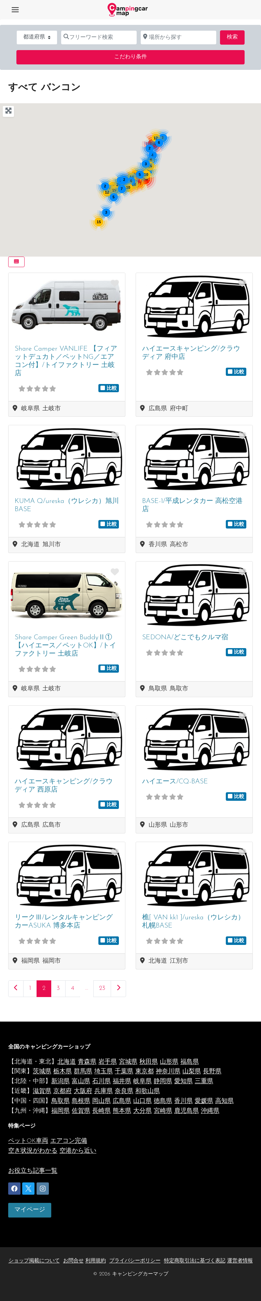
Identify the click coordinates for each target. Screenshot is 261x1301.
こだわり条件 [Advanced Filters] (130, 57)
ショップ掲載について (34, 1261)
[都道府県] (36, 37)
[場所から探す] (178, 37)
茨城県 (42, 1071)
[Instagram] (43, 1188)
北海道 (66, 1062)
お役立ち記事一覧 (32, 1171)
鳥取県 (60, 1101)
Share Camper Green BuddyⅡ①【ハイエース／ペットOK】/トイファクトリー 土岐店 (65, 645)
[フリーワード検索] (99, 37)
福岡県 (60, 1111)
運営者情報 (240, 1261)
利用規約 (95, 1261)
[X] (28, 1188)
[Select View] (16, 262)
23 (102, 988)
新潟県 (60, 1081)
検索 (236, 36)
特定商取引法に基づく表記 (194, 1261)
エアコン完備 (68, 1141)
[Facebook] (14, 1188)
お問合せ (73, 1261)
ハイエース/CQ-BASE (175, 781)
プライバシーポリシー (135, 1261)
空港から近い (77, 1151)
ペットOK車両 (28, 1141)
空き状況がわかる (32, 1151)
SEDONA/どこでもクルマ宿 (185, 637)
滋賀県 (42, 1091)
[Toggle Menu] (15, 10)
